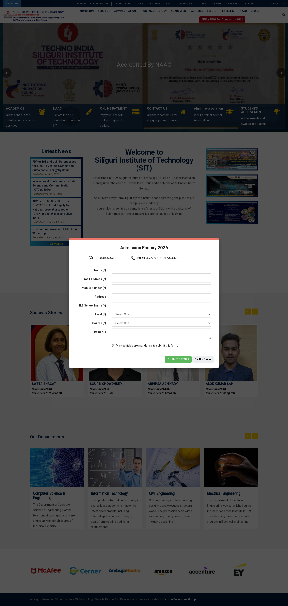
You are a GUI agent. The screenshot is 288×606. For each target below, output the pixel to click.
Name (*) (100, 270)
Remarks (100, 332)
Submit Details (178, 359)
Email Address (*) (94, 279)
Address (100, 296)
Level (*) (100, 314)
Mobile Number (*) (94, 287)
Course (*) (99, 323)
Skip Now (203, 359)
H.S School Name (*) (92, 305)
